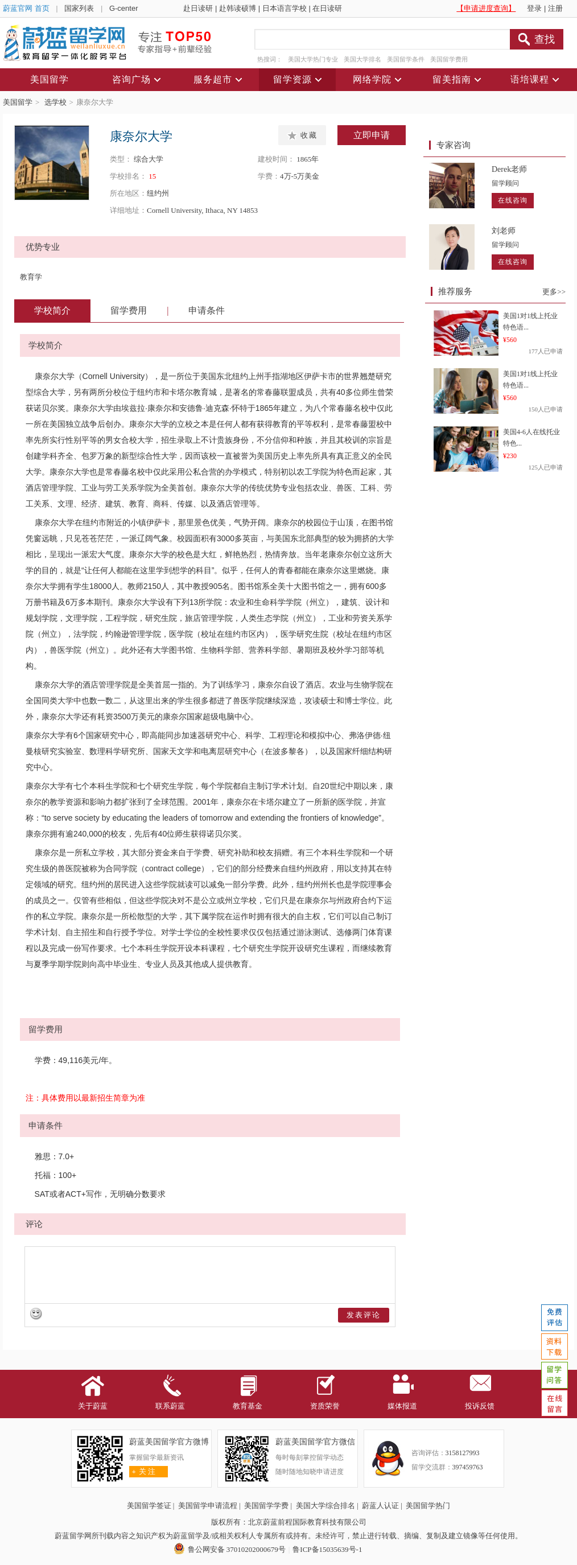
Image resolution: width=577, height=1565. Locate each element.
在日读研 (327, 8)
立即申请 (371, 135)
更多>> (554, 291)
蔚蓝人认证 (380, 1505)
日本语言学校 (284, 8)
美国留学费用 (449, 59)
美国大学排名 (362, 59)
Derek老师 (509, 169)
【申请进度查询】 (486, 8)
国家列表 (79, 8)
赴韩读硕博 (237, 8)
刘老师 (504, 230)
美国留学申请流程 (207, 1505)
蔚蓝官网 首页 (26, 8)
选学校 (55, 102)
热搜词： (269, 59)
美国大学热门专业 (313, 59)
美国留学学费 (266, 1505)
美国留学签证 (149, 1505)
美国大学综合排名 (325, 1505)
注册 (555, 8)
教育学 (31, 277)
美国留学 (17, 102)
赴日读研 (198, 8)
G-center (123, 8)
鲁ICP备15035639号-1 (327, 1549)
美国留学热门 (428, 1505)
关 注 (142, 1471)
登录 (534, 8)
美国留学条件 (405, 59)
